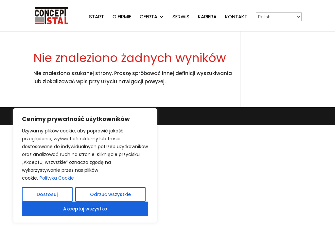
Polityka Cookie (57, 178)
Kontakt (236, 17)
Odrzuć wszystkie (110, 194)
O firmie (122, 17)
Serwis (180, 17)
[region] (85, 165)
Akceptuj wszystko (85, 209)
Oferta (148, 17)
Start (96, 17)
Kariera (207, 17)
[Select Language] (279, 16)
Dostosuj (47, 194)
